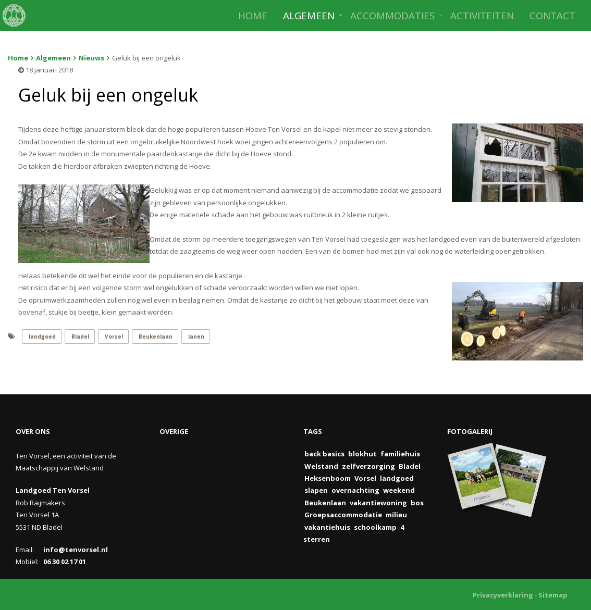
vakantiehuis (327, 527)
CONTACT (552, 15)
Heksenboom (327, 478)
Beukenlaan (156, 336)
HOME (252, 15)
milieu (396, 514)
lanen (196, 336)
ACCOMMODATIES (392, 15)
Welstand (321, 466)
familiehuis (400, 453)
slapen (316, 490)
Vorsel (114, 336)
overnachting (355, 490)
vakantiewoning (378, 502)
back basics (324, 453)
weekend (399, 490)
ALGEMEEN (309, 15)
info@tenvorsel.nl (75, 549)
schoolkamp (375, 527)
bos (417, 502)
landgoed (42, 336)
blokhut (362, 453)
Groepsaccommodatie (343, 514)
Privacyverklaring (503, 595)
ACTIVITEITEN (482, 15)
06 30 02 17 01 (64, 561)
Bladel (80, 336)
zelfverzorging (368, 466)
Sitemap (553, 595)
